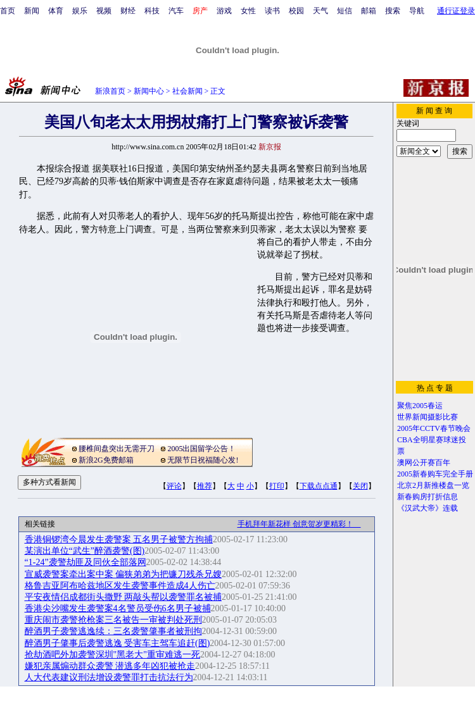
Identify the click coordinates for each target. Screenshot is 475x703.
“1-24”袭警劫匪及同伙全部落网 (85, 562)
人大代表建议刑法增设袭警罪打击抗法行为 (109, 677)
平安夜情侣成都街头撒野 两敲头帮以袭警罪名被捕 (123, 597)
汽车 (176, 10)
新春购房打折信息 (427, 496)
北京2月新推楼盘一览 (433, 485)
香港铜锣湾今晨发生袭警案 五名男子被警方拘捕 (119, 539)
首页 (7, 10)
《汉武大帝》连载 (427, 508)
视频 (103, 10)
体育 (55, 10)
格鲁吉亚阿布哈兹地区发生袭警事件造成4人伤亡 (120, 585)
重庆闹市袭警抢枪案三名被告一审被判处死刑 (113, 620)
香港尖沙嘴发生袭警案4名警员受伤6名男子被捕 (118, 608)
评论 (174, 486)
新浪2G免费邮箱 (106, 460)
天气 (320, 10)
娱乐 (79, 10)
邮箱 (368, 10)
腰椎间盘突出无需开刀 (117, 448)
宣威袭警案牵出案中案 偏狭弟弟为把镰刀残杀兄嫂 (123, 574)
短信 (344, 10)
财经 (128, 10)
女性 (248, 10)
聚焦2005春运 (420, 405)
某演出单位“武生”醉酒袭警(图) (85, 551)
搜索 (392, 10)
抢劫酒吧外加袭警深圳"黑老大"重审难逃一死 (112, 654)
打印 (276, 486)
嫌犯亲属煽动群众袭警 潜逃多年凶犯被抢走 (110, 666)
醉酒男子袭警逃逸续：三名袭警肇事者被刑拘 (113, 631)
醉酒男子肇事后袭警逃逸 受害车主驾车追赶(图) (117, 643)
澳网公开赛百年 (423, 462)
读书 (272, 10)
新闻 (31, 10)
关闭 (360, 486)
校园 (296, 10)
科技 (152, 10)
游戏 (224, 10)
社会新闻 (187, 91)
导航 (416, 10)
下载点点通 (319, 486)
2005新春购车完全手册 (435, 474)
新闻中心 (149, 91)
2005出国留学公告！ (201, 448)
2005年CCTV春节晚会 (434, 428)
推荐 (204, 486)
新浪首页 (110, 91)
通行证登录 (456, 10)
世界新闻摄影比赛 (427, 417)
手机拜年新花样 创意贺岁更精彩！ (299, 523)
